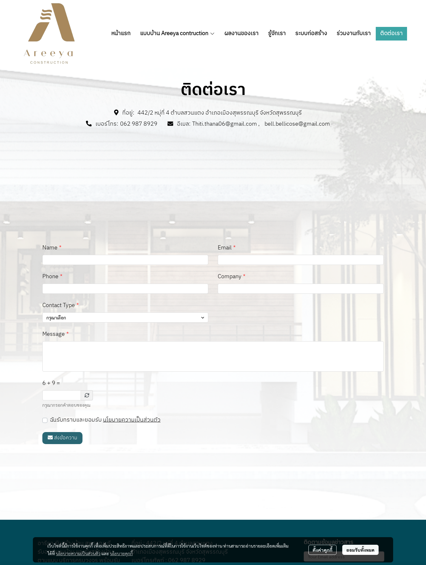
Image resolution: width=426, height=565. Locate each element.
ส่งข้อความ (62, 438)
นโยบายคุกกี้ (121, 553)
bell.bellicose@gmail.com (297, 124)
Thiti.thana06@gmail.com (224, 124)
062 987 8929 (138, 124)
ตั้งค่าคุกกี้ (322, 550)
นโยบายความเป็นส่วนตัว (132, 420)
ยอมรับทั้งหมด (360, 550)
